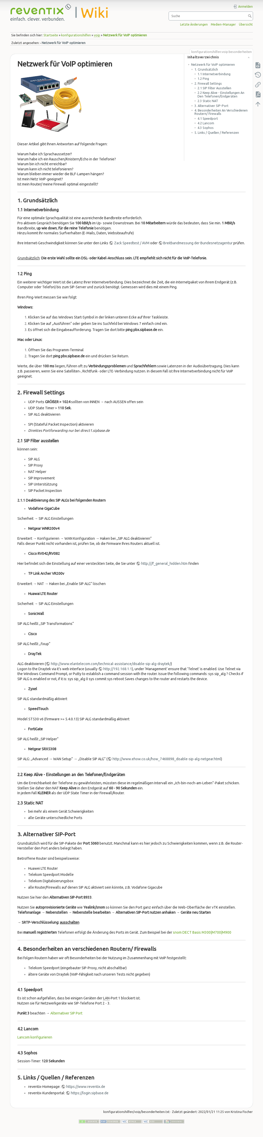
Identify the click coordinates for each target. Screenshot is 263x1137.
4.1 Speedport (208, 118)
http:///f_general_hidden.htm (164, 563)
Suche (250, 16)
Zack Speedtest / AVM (131, 243)
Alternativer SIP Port (66, 1013)
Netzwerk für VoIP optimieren (125, 35)
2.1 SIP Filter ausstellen (214, 88)
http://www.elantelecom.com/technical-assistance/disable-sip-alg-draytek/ (111, 664)
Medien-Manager (223, 24)
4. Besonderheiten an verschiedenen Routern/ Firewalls (221, 112)
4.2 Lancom (206, 123)
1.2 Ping (203, 78)
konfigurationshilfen (76, 35)
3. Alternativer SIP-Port (211, 105)
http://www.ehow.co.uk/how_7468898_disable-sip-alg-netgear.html (167, 759)
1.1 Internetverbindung (214, 74)
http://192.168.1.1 (117, 669)
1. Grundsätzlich (206, 69)
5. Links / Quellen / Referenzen (216, 132)
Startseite (50, 35)
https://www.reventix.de (85, 1087)
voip (97, 35)
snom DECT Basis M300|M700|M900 (202, 932)
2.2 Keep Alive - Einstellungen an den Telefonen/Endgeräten (221, 94)
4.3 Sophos (206, 127)
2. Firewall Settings (208, 83)
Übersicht (246, 24)
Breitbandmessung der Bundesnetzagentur (198, 243)
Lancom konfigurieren (34, 1037)
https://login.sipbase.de (89, 1093)
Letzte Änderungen (194, 24)
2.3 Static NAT (208, 101)
